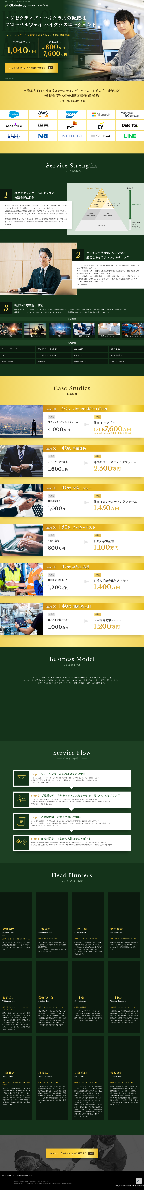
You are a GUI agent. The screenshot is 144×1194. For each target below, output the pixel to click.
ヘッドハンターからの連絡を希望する (31, 67)
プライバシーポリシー (7, 1176)
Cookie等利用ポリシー (24, 1176)
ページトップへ (139, 1181)
